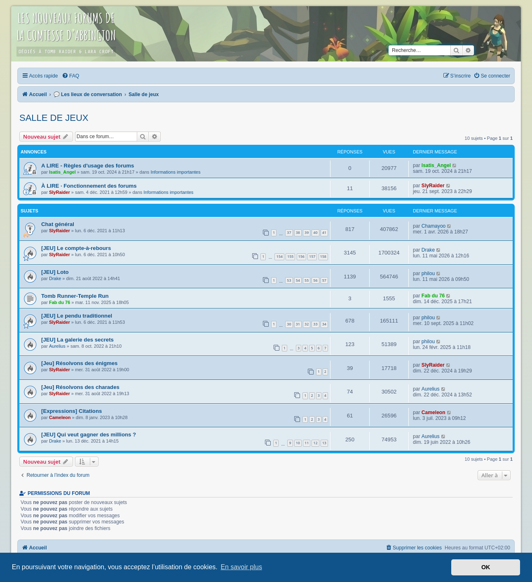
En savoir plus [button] (241, 566)
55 (307, 280)
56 (315, 280)
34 (324, 324)
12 (315, 442)
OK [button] (485, 567)
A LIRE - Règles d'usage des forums (87, 166)
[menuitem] (70, 76)
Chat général (57, 224)
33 (315, 324)
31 (298, 324)
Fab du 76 (59, 302)
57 (324, 280)
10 (298, 442)
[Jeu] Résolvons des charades (80, 387)
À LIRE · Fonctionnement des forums (89, 186)
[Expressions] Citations (71, 411)
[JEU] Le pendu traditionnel (76, 316)
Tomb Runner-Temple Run (75, 296)
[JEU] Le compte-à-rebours (76, 248)
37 (289, 232)
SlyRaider (59, 192)
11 (307, 442)
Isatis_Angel (62, 172)
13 (324, 442)
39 (307, 232)
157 (312, 256)
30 (289, 324)
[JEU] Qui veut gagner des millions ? (88, 434)
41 (324, 232)
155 (290, 256)
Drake (428, 250)
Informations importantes (175, 172)
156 (301, 256)
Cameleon (60, 417)
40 (315, 232)
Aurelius (57, 346)
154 (279, 256)
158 (323, 256)
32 (307, 324)
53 (289, 280)
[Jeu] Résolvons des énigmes (79, 363)
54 (298, 280)
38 (298, 232)
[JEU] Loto (55, 272)
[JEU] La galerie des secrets (77, 340)
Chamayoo (434, 226)
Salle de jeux (54, 118)
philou (428, 273)
